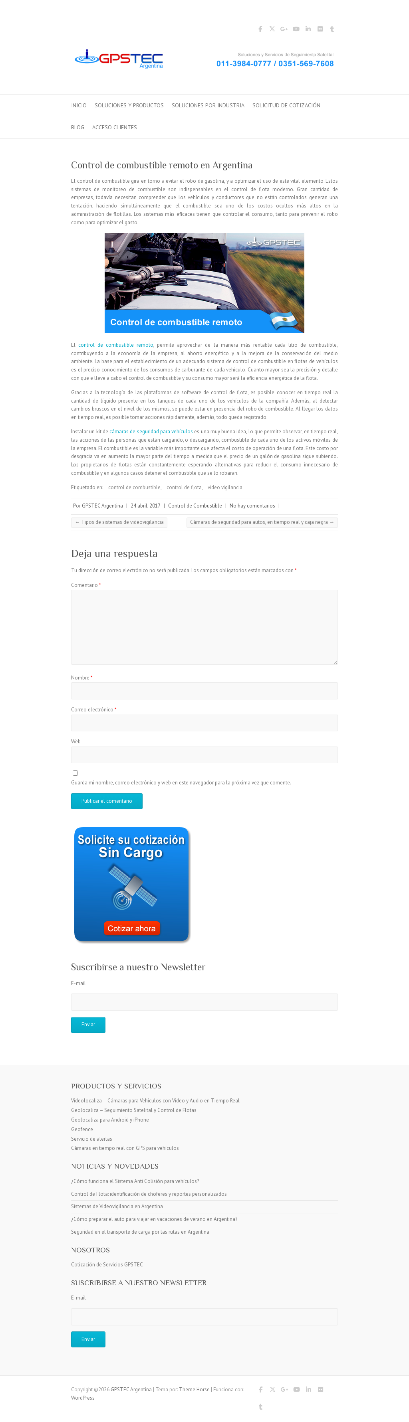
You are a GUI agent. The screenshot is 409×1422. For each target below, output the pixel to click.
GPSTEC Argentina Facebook (260, 30)
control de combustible (134, 487)
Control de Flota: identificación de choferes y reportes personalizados (149, 1194)
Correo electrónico (94, 709)
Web (76, 741)
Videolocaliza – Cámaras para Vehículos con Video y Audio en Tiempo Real (155, 1100)
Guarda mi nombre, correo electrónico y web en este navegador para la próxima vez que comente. (181, 782)
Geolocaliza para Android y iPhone (110, 1119)
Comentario (86, 585)
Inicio (79, 105)
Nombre (82, 677)
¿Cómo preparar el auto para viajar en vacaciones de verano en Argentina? (154, 1219)
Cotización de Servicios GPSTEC (107, 1264)
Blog (77, 127)
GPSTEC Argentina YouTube (296, 30)
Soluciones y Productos (129, 105)
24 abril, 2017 (146, 505)
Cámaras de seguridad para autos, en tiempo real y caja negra (262, 522)
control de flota (184, 487)
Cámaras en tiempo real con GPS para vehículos (125, 1148)
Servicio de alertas (91, 1139)
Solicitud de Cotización (286, 105)
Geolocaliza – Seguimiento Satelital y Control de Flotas (134, 1110)
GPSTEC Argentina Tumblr (332, 30)
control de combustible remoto (115, 345)
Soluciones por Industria (208, 105)
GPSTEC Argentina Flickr (320, 30)
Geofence (82, 1129)
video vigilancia (225, 487)
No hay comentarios (252, 505)
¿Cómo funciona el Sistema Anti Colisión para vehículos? (135, 1181)
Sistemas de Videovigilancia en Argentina (117, 1206)
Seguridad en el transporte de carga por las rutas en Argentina (140, 1231)
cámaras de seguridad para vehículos (151, 431)
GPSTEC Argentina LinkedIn (308, 30)
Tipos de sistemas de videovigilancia (119, 522)
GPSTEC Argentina (102, 505)
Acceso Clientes (114, 127)
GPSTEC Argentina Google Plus (284, 30)
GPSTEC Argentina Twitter (272, 30)
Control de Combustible (195, 505)
